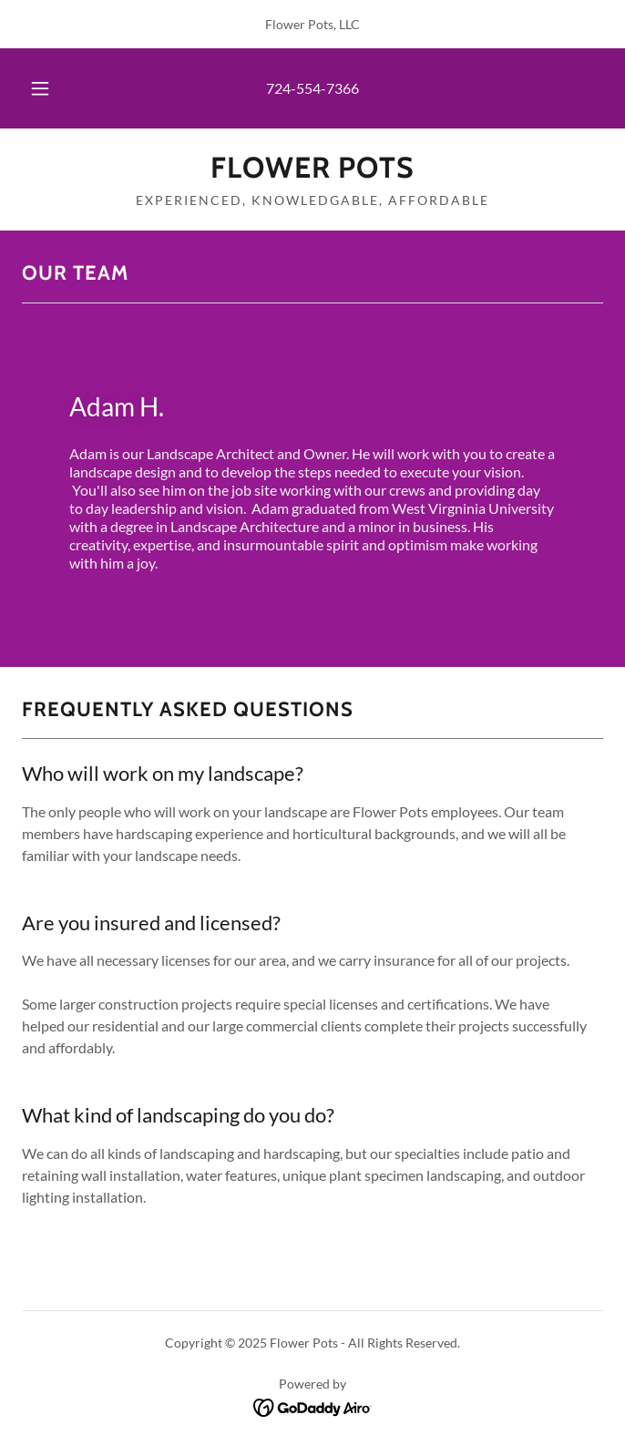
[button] (49, 88)
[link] (312, 167)
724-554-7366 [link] (312, 88)
